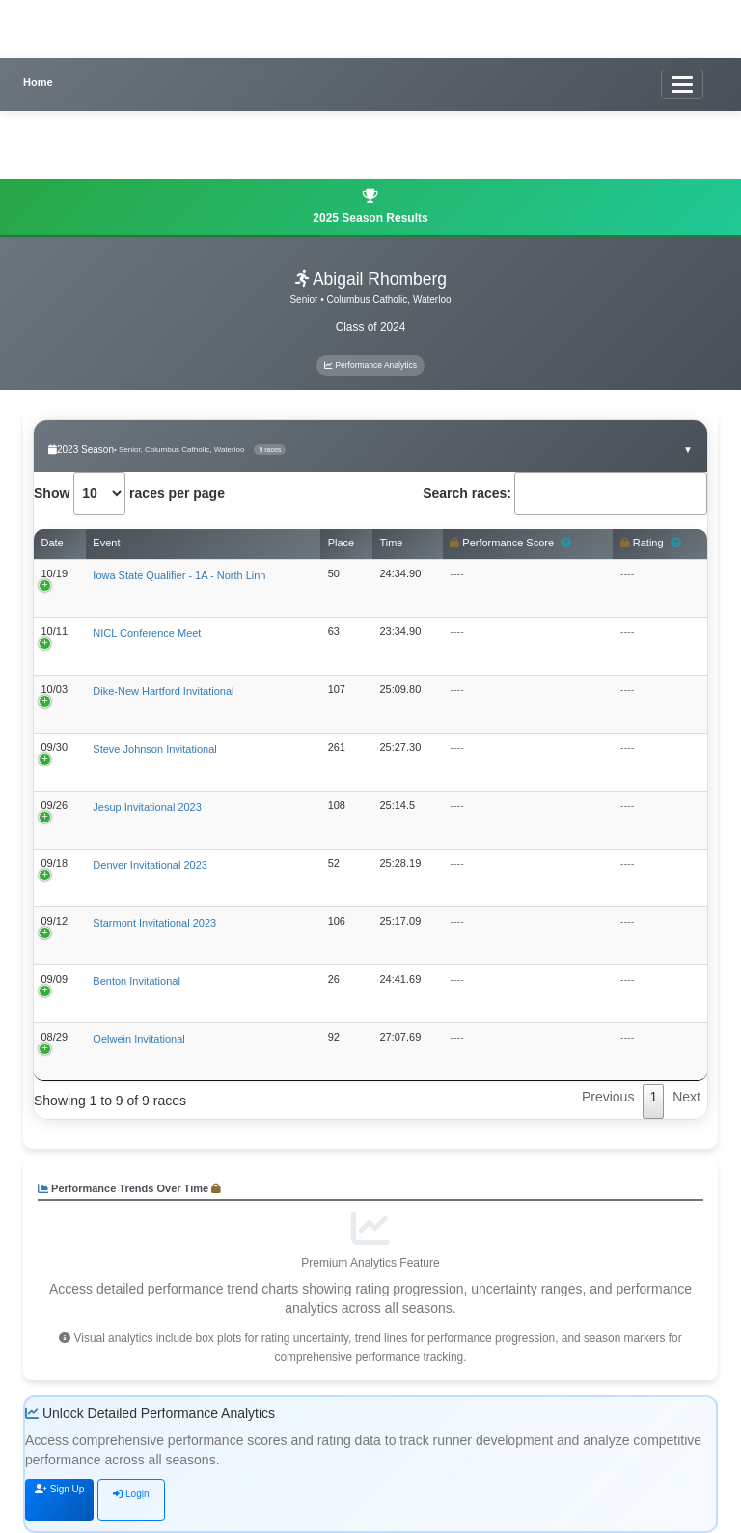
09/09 (55, 979)
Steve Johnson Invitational (154, 749)
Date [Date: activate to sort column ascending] (52, 542)
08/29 (55, 1037)
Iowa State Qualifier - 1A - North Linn (179, 575)
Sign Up (59, 1489)
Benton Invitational (136, 981)
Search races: (565, 493)
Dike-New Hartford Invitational (163, 691)
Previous (608, 1096)
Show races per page (129, 493)
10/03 (55, 689)
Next (686, 1096)
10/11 (55, 631)
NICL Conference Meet (147, 633)
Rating (650, 543)
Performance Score (510, 543)
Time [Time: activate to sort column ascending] (390, 542)
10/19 (55, 573)
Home (38, 82)
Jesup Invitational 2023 (147, 807)
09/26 (55, 805)
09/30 (55, 747)
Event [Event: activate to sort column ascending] (106, 542)
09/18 (55, 863)
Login (131, 1494)
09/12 (55, 921)
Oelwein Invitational (138, 1039)
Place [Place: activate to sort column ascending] (341, 542)
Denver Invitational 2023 (150, 865)
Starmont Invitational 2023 (154, 923)
